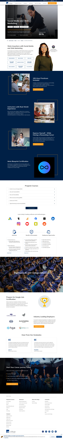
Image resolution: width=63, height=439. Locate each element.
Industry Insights (47, 404)
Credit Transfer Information (23, 403)
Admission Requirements (22, 401)
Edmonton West (8, 425)
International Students (22, 406)
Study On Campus (11, 40)
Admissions (31, 3)
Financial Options (21, 404)
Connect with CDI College (48, 414)
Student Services (47, 407)
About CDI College (38, 3)
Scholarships (21, 409)
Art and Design (8, 401)
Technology (8, 410)
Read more (9, 253)
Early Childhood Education (10, 406)
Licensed (33, 401)
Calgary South (8, 419)
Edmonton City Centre (9, 420)
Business (7, 403)
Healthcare (7, 407)
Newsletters (46, 401)
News (45, 412)
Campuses (18, 40)
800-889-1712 (45, 0)
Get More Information (12, 384)
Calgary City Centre (9, 415)
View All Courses (31, 208)
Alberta (15, 40)
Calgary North (8, 417)
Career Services (47, 406)
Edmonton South (8, 423)
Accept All (59, 436)
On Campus (12, 0)
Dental (7, 404)
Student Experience (22, 410)
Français (41, 0)
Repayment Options (22, 407)
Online (9, 0)
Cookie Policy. (6, 437)
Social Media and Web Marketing (28, 40)
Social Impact (47, 410)
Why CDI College (34, 403)
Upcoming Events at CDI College (49, 409)
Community (44, 3)
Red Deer (22, 40)
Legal (7, 409)
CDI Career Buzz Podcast (48, 403)
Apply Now (52, 0)
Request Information (52, 3)
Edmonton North (8, 422)
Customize (53, 436)
